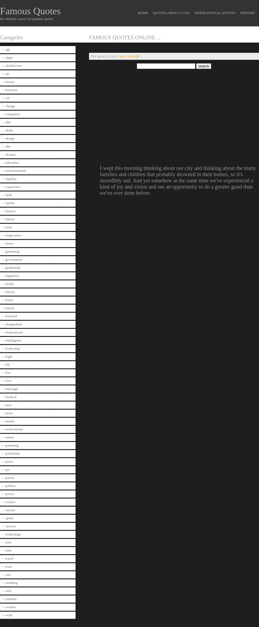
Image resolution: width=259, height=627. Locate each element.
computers (12, 114)
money (10, 421)
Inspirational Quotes (215, 13)
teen (8, 542)
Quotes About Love (171, 13)
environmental (15, 171)
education (12, 163)
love (8, 381)
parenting (12, 445)
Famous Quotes (30, 11)
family (10, 203)
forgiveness (13, 235)
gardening (12, 251)
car (7, 98)
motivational (14, 429)
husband (11, 316)
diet (8, 146)
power (9, 494)
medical (10, 397)
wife (8, 591)
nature (9, 437)
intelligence (13, 340)
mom (9, 413)
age (7, 49)
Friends (247, 13)
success (10, 526)
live (8, 373)
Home (143, 13)
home (9, 300)
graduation (13, 268)
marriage (11, 389)
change (10, 106)
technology (13, 534)
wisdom (10, 599)
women (10, 607)
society (10, 510)
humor (10, 308)
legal (8, 356)
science (10, 502)
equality (11, 179)
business (11, 90)
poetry (9, 478)
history (10, 292)
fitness (10, 219)
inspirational (14, 332)
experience (13, 187)
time (8, 550)
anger (9, 57)
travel (9, 558)
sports (9, 518)
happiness (12, 276)
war (8, 575)
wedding (11, 583)
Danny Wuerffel (129, 56)
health (9, 284)
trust (8, 567)
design (10, 138)
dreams (10, 154)
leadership (12, 348)
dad (8, 122)
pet (7, 470)
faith (8, 195)
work (9, 615)
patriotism (12, 453)
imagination (13, 324)
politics (10, 486)
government (13, 259)
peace (9, 461)
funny (9, 243)
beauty (10, 82)
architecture (13, 66)
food (8, 227)
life (7, 365)
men (8, 405)
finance (10, 211)
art (7, 74)
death (9, 130)
